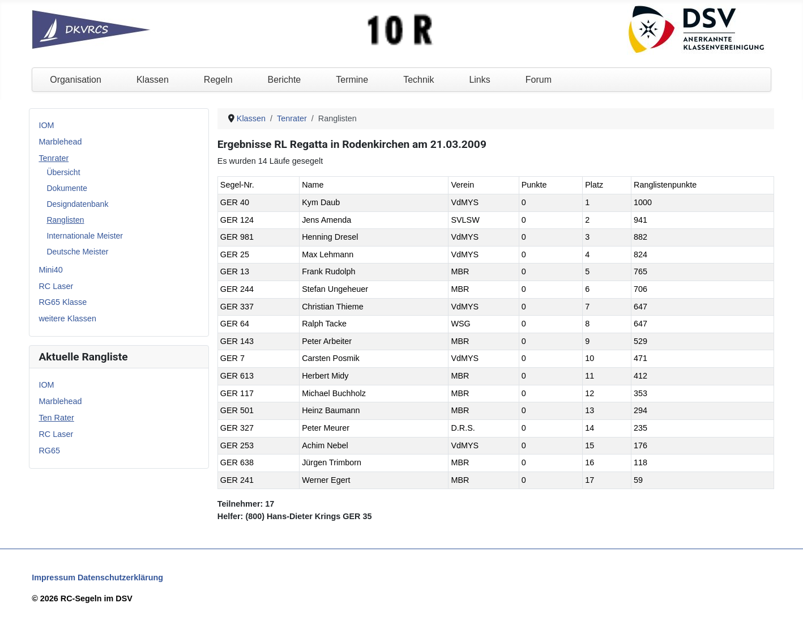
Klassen (152, 79)
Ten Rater (56, 417)
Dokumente (66, 188)
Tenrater (54, 158)
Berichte (284, 79)
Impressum (53, 577)
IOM (46, 125)
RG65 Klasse (63, 302)
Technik (418, 79)
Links (479, 79)
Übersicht (63, 172)
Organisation (75, 79)
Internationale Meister (84, 235)
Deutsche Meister (77, 251)
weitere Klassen (67, 318)
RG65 (49, 450)
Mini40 (50, 269)
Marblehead (60, 141)
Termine (352, 79)
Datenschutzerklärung (120, 577)
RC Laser (56, 286)
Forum (539, 79)
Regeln (218, 79)
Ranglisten (65, 219)
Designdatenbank (77, 204)
